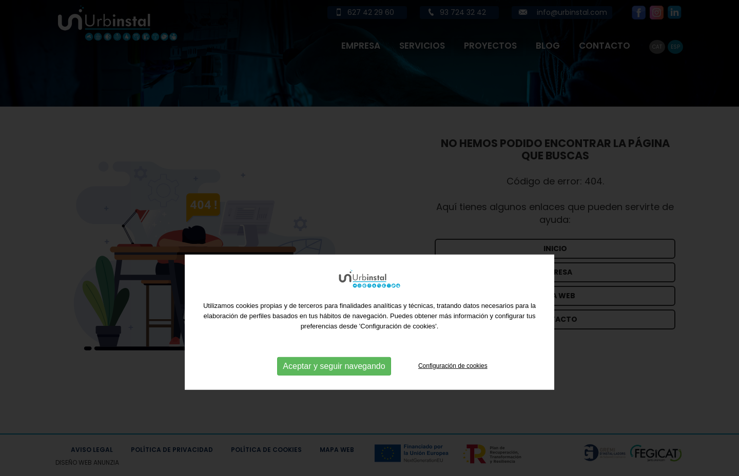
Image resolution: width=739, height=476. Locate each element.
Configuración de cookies (453, 387)
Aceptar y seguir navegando (334, 388)
